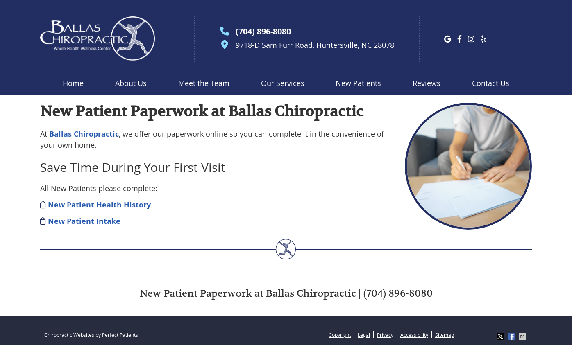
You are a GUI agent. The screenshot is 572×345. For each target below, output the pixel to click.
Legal (364, 334)
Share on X (501, 336)
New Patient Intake (84, 221)
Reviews (426, 83)
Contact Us (490, 83)
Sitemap (444, 334)
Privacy (385, 334)
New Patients (358, 83)
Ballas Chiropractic (84, 134)
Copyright (340, 334)
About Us (131, 83)
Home (73, 83)
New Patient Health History (99, 205)
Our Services (282, 83)
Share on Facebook (512, 336)
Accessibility (414, 334)
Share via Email (523, 336)
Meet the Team (203, 83)
